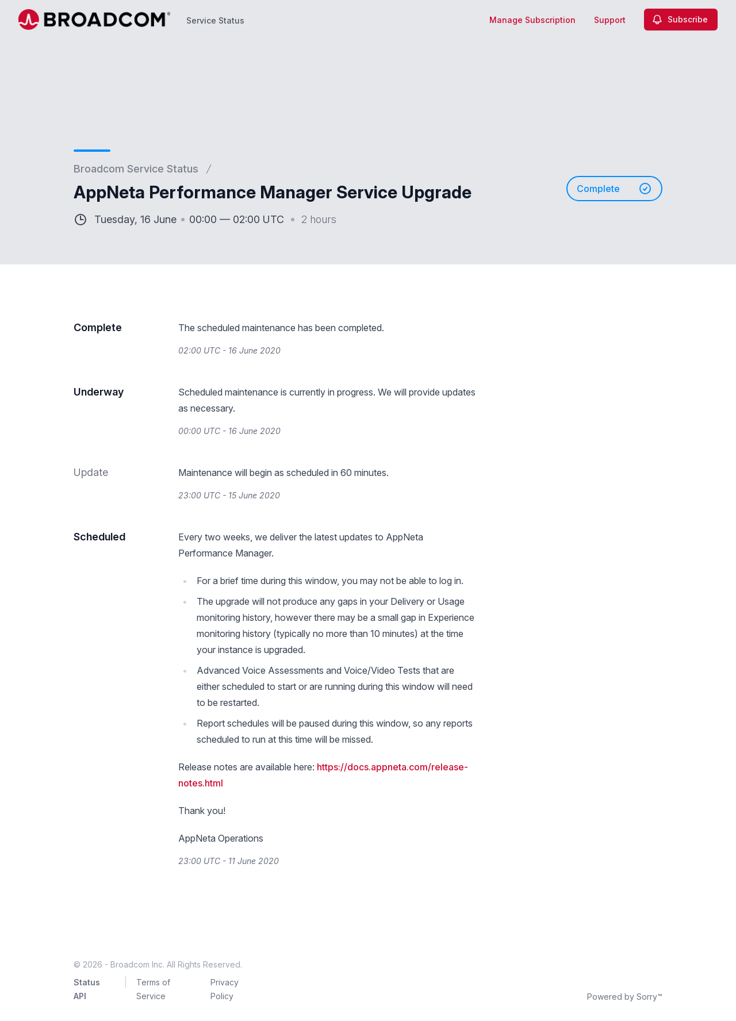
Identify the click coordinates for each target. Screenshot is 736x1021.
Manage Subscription (532, 20)
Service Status (215, 20)
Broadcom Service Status (136, 169)
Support (610, 20)
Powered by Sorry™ (624, 996)
